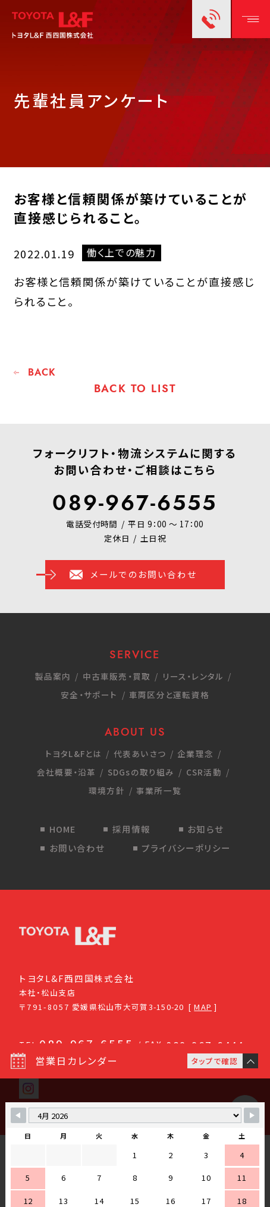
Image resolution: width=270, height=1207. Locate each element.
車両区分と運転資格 (169, 695)
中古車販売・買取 (117, 676)
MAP (203, 1006)
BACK (41, 372)
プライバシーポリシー (186, 848)
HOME (62, 829)
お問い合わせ (77, 848)
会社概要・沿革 (66, 772)
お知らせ (205, 829)
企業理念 (195, 753)
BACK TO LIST (135, 388)
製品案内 (53, 676)
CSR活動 (204, 772)
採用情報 (131, 829)
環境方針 (107, 790)
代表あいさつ (140, 753)
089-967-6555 (134, 502)
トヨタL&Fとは (73, 753)
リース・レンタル (193, 676)
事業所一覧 (158, 790)
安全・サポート (89, 695)
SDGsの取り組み (141, 772)
